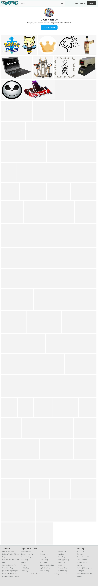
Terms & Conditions (84, 557)
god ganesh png (8, 551)
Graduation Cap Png (47, 565)
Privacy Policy (82, 562)
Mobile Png (25, 568)
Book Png (61, 565)
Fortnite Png (44, 571)
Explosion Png (45, 568)
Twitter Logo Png (27, 554)
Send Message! (49, 27)
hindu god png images (10, 576)
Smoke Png (44, 560)
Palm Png (43, 551)
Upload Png (81, 565)
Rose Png (24, 560)
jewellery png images (10, 571)
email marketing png (9, 573)
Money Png (62, 551)
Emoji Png (62, 562)
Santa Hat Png (26, 557)
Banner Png (62, 571)
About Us (80, 551)
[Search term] (42, 3)
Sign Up (91, 3)
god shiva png (7, 568)
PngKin (23, 565)
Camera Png (44, 554)
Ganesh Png (62, 568)
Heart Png (24, 571)
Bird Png (61, 557)
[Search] (62, 3)
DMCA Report (82, 560)
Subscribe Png (26, 551)
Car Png (61, 554)
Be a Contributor (79, 3)
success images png (9, 565)
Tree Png (43, 557)
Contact (80, 554)
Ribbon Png (25, 562)
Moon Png (43, 562)
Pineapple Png (63, 560)
